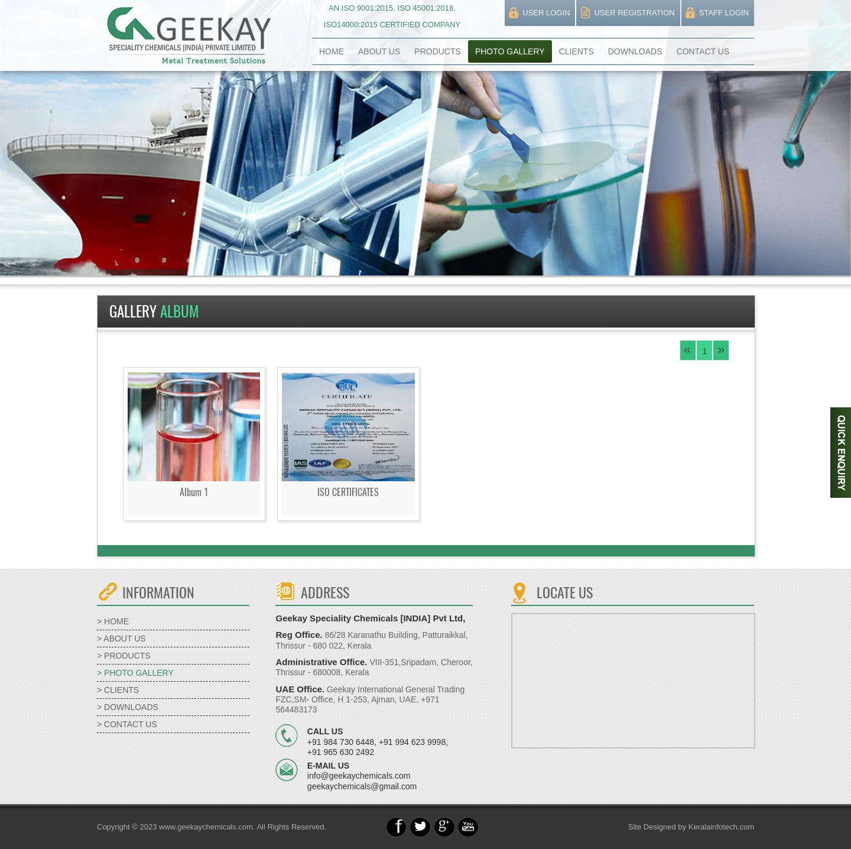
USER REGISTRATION (634, 12)
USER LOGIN (546, 12)
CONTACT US (703, 51)
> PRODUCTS (124, 655)
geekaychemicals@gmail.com (362, 786)
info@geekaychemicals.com (359, 775)
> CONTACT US (127, 724)
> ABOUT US (121, 638)
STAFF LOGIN (724, 12)
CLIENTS (576, 51)
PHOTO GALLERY (510, 51)
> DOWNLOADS (127, 707)
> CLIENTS (118, 690)
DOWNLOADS (635, 51)
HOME (331, 51)
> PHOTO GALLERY (135, 673)
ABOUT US (379, 51)
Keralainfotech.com (721, 826)
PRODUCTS (437, 51)
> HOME (113, 621)
